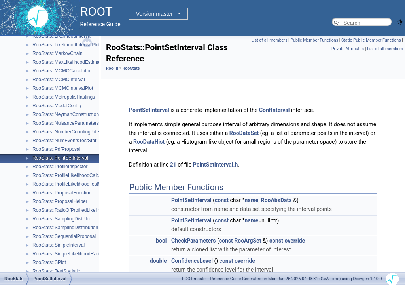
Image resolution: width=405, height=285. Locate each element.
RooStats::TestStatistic (56, 271)
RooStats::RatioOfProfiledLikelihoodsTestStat (80, 210)
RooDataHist (149, 142)
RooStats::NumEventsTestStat (64, 140)
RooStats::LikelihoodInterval (61, 36)
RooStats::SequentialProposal (64, 236)
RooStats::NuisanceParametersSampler (74, 123)
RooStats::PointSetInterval (60, 158)
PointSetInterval (149, 110)
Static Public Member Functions (371, 40)
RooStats (131, 68)
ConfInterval (274, 110)
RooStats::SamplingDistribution (65, 227)
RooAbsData (276, 200)
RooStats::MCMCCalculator (61, 71)
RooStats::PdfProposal (56, 149)
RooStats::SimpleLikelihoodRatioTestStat (75, 253)
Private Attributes (347, 48)
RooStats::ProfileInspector (59, 166)
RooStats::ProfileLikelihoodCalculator (71, 175)
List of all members (269, 40)
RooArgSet (247, 241)
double (158, 261)
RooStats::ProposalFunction (61, 193)
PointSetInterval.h (215, 165)
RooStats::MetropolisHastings (63, 97)
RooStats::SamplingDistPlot (61, 219)
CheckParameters (193, 241)
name (251, 200)
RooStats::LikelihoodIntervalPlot (66, 45)
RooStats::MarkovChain (57, 53)
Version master (154, 14)
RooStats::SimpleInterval (58, 245)
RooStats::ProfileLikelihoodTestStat (69, 184)
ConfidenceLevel (192, 261)
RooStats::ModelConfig (56, 105)
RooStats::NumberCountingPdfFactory (73, 132)
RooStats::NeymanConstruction (65, 114)
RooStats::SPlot (49, 262)
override (294, 241)
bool (161, 241)
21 (173, 165)
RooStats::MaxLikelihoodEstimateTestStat (76, 62)
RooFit (112, 68)
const (222, 200)
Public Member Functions (314, 40)
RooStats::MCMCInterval (58, 79)
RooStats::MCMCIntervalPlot (62, 88)
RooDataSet (244, 133)
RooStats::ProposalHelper (59, 201)
